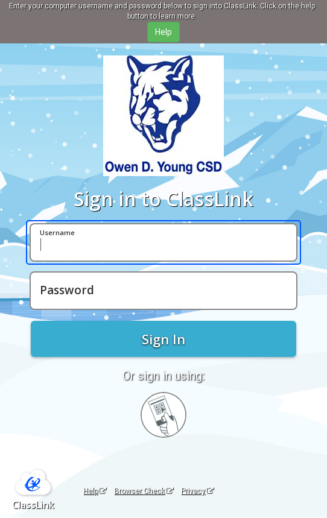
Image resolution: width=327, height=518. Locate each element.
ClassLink (33, 504)
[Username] (163, 242)
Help (94, 491)
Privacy (197, 491)
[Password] (163, 291)
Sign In (163, 339)
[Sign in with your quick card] (163, 415)
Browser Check (143, 491)
